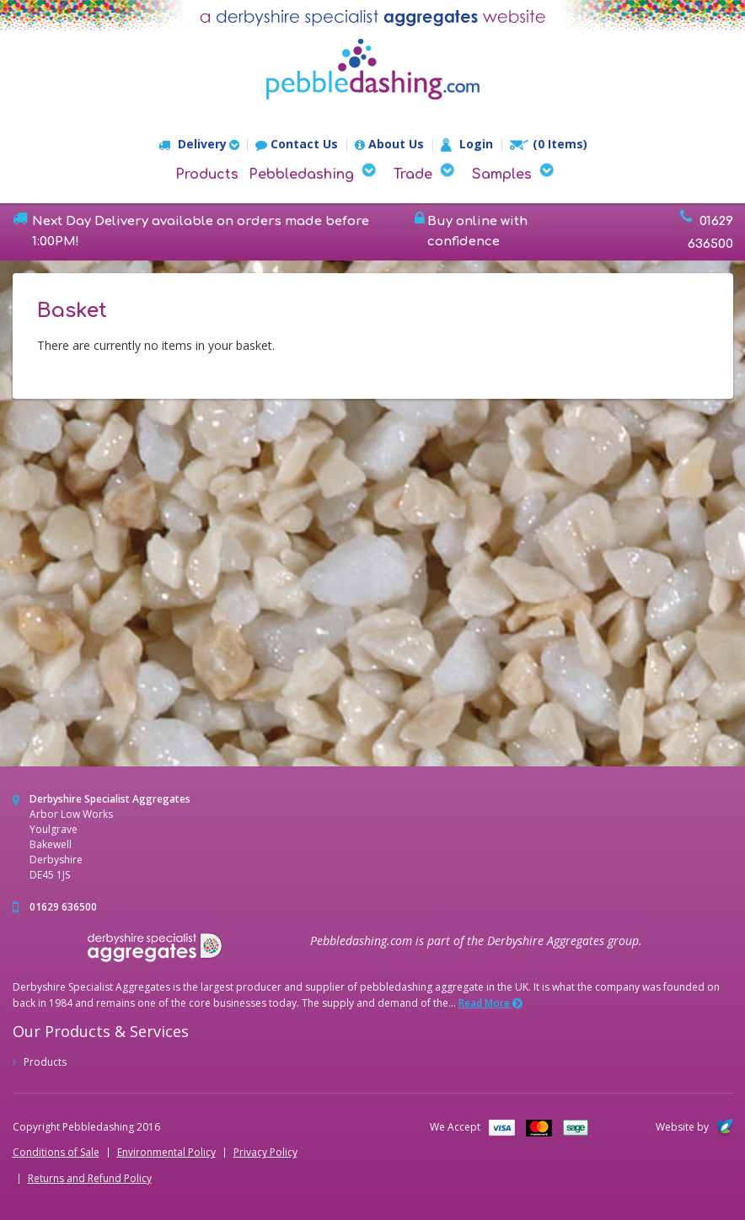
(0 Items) (548, 144)
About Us (389, 144)
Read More (490, 1003)
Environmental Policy (166, 1152)
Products (207, 174)
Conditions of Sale (56, 1152)
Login (467, 145)
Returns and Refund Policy (90, 1179)
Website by (694, 1127)
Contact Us (296, 144)
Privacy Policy (265, 1152)
